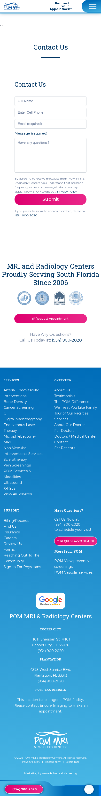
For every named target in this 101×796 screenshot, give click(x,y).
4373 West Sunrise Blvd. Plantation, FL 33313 (50, 672)
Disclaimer (72, 762)
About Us (62, 390)
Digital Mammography (23, 419)
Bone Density (15, 402)
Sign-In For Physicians (22, 567)
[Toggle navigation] (91, 6)
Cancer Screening (19, 407)
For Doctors (64, 430)
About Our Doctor (69, 425)
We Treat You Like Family (75, 407)
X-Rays (9, 488)
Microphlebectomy (20, 436)
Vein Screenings (17, 465)
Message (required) (31, 133)
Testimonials (64, 396)
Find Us (10, 526)
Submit (50, 199)
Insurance (12, 532)
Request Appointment (50, 318)
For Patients (64, 448)
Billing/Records (16, 520)
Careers (10, 538)
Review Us (13, 544)
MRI (7, 442)
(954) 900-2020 (26, 215)
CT (6, 413)
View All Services (18, 494)
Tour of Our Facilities (71, 413)
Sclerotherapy (15, 459)
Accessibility (53, 762)
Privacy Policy (67, 191)
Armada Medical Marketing (59, 773)
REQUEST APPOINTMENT (75, 541)
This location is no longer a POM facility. (50, 705)
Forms (9, 549)
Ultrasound (13, 482)
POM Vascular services (73, 572)
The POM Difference (71, 402)
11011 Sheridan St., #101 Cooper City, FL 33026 (50, 642)
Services (61, 419)
